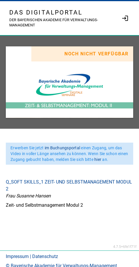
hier (98, 159)
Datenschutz (45, 256)
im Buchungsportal (63, 148)
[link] (125, 18)
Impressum (17, 256)
